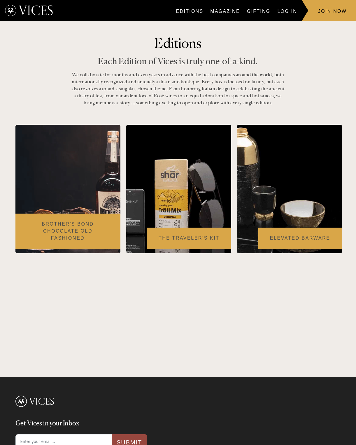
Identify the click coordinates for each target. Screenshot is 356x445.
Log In (287, 11)
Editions (189, 11)
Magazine (225, 11)
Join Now (332, 11)
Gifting (259, 11)
